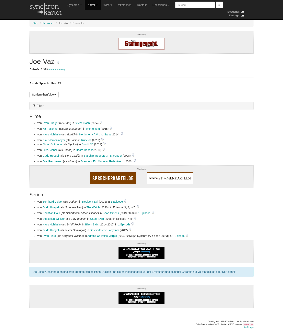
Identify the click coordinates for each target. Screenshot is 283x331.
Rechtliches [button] (161, 4)
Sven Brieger (50, 123)
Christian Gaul (51, 213)
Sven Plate (49, 235)
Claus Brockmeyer (53, 140)
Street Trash (82, 123)
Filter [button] (38, 106)
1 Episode (117, 201)
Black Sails (92, 224)
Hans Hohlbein (51, 134)
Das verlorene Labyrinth (104, 230)
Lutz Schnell (49, 150)
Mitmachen (124, 4)
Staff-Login (248, 327)
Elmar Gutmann (52, 144)
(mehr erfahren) (57, 69)
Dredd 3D (87, 144)
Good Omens (111, 213)
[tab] (141, 106)
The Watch (93, 207)
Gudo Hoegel (50, 155)
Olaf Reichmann (52, 161)
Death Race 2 (84, 150)
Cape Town (97, 218)
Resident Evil (90, 201)
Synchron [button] (74, 4)
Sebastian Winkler (53, 218)
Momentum (93, 128)
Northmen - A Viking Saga (95, 134)
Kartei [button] (92, 4)
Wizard (108, 4)
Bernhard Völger (52, 201)
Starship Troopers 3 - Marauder (103, 155)
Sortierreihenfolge (44, 94)
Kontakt (142, 4)
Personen (48, 23)
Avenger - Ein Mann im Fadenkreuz (102, 161)
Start (35, 23)
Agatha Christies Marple (102, 235)
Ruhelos (86, 140)
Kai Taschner (50, 128)
